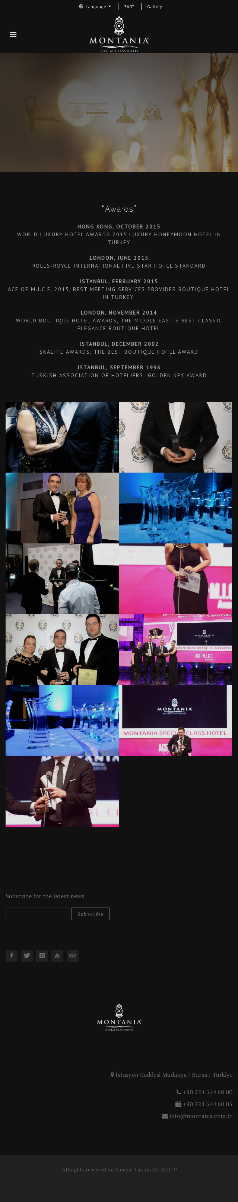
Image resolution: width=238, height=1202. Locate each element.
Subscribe (90, 913)
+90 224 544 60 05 (203, 1104)
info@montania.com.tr (197, 1116)
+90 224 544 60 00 (204, 1092)
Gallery (154, 6)
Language (95, 6)
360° (129, 6)
